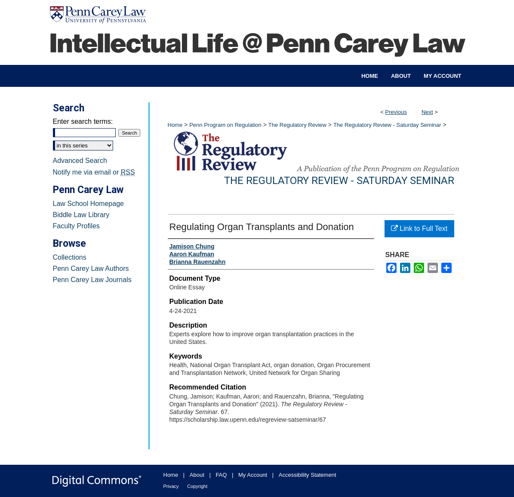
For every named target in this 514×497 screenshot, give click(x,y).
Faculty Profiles (76, 226)
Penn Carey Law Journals (92, 279)
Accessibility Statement (307, 475)
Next (427, 112)
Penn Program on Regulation (225, 125)
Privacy (171, 486)
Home (175, 125)
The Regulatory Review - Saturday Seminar (387, 125)
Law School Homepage (88, 203)
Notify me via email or (94, 172)
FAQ (221, 475)
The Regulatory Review (297, 125)
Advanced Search (80, 160)
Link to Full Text (419, 228)
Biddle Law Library (81, 214)
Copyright (197, 486)
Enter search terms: (83, 121)
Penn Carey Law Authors (91, 268)
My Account (252, 475)
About (197, 475)
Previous (396, 112)
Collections (69, 257)
